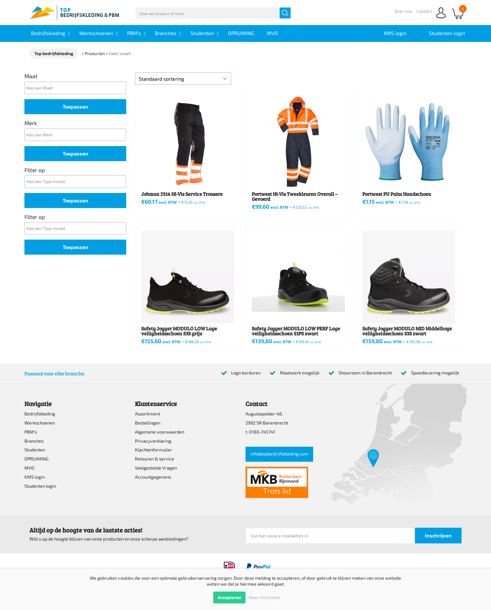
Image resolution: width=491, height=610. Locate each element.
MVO (29, 467)
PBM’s (30, 432)
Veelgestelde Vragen (156, 467)
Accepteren (229, 597)
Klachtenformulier (153, 449)
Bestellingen (147, 422)
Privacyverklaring (153, 441)
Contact (424, 11)
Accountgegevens (153, 477)
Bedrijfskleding (39, 413)
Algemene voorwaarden (159, 432)
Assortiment (147, 413)
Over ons (403, 11)
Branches (34, 441)
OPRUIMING (36, 458)
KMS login (34, 477)
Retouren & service (154, 458)
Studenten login (40, 486)
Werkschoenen (39, 422)
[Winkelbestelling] (183, 78)
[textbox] (76, 87)
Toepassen (75, 106)
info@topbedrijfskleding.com (279, 453)
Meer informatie (264, 597)
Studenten (34, 449)
